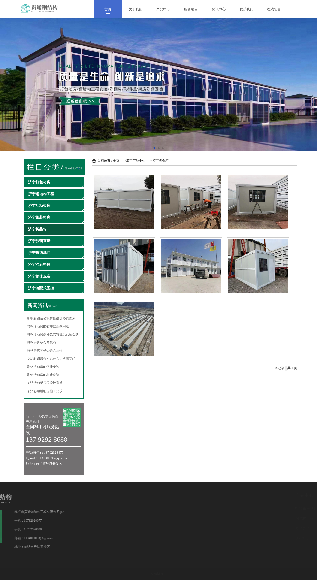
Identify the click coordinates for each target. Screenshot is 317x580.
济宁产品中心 (135, 160)
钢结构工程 (285, 518)
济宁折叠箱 (160, 160)
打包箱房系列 (287, 509)
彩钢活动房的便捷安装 (43, 367)
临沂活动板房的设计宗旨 (45, 383)
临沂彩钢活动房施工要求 (45, 391)
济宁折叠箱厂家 (258, 295)
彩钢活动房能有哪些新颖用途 (48, 326)
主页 (116, 160)
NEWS (52, 306)
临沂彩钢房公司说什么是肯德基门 (51, 358)
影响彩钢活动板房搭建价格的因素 (51, 318)
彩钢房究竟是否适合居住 (45, 350)
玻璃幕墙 (283, 528)
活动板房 (283, 538)
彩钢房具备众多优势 (41, 342)
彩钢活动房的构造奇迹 (43, 375)
